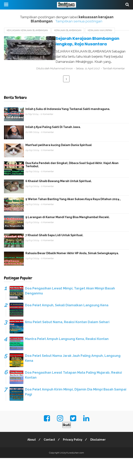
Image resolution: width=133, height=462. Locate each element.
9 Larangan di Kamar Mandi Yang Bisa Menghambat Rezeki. (67, 221)
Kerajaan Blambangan (67, 30)
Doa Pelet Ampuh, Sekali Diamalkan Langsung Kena (66, 309)
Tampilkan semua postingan (78, 21)
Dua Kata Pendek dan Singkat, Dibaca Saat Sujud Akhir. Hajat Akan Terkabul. (72, 168)
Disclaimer (99, 443)
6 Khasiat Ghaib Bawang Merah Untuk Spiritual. (58, 185)
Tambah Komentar (54, 72)
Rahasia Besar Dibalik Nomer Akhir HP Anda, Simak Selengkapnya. (72, 257)
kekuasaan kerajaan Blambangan (27, 30)
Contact (49, 443)
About (31, 443)
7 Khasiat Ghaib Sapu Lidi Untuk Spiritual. (54, 239)
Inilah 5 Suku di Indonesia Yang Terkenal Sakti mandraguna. (67, 113)
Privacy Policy (73, 443)
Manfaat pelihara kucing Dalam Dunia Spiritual (58, 149)
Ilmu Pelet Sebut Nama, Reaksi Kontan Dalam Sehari (67, 326)
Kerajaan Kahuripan (100, 30)
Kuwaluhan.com (75, 456)
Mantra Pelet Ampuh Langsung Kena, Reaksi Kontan (67, 343)
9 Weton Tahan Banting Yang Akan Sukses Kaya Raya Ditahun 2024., (73, 203)
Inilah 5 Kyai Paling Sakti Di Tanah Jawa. (53, 131)
